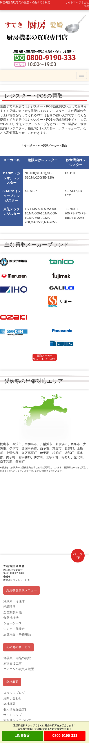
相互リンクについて (17, 720)
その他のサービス (18, 647)
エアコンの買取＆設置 (18, 669)
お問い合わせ (12, 698)
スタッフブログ (14, 693)
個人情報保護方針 (15, 709)
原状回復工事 (12, 663)
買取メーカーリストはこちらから (44, 357)
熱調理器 (9, 606)
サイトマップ (12, 715)
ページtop (77, 555)
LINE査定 (22, 736)
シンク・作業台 (14, 629)
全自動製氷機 (12, 612)
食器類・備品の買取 (17, 658)
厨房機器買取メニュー (21, 590)
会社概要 (12, 682)
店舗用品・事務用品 (17, 634)
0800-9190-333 (64, 736)
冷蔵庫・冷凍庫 (14, 601)
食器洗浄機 (11, 617)
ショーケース (12, 623)
